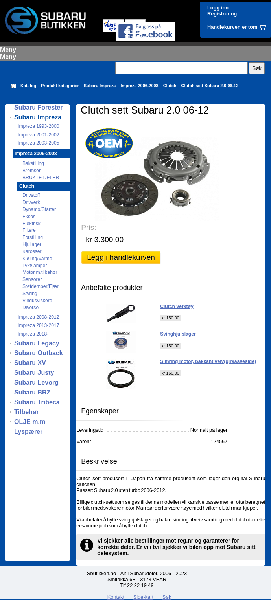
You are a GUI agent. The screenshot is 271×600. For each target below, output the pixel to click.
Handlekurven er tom (232, 27)
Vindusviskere (37, 300)
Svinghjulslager (178, 334)
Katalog (28, 85)
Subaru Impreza (100, 85)
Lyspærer (28, 431)
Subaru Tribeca (37, 402)
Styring (29, 293)
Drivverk (31, 202)
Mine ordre (137, 31)
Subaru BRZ (32, 392)
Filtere (29, 230)
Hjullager (31, 244)
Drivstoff (31, 195)
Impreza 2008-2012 (38, 317)
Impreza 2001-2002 (38, 135)
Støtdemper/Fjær (40, 286)
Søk (166, 597)
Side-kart (143, 597)
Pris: (88, 227)
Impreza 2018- (33, 334)
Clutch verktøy (176, 306)
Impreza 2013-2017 (38, 325)
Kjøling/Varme (37, 258)
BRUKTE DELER (40, 177)
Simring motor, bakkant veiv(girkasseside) (208, 361)
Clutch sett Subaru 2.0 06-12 (210, 85)
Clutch (170, 85)
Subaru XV (30, 363)
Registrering (222, 14)
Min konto (136, 37)
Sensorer (32, 279)
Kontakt (115, 597)
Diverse (30, 307)
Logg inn (218, 8)
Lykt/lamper (34, 265)
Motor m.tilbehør (39, 272)
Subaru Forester (38, 107)
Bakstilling (33, 163)
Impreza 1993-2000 (38, 126)
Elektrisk (31, 223)
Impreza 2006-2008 (139, 85)
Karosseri (32, 251)
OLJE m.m (29, 421)
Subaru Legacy (36, 343)
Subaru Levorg (36, 382)
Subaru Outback (38, 353)
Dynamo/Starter (39, 209)
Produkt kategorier (60, 85)
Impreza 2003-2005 (38, 143)
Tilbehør (26, 412)
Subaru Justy (34, 372)
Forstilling (32, 237)
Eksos (28, 216)
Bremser (31, 170)
